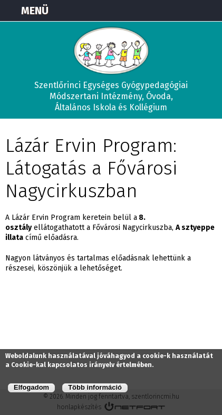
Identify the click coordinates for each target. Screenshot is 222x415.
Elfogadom (31, 387)
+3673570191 (183, 10)
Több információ (95, 387)
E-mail (209, 10)
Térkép (156, 10)
